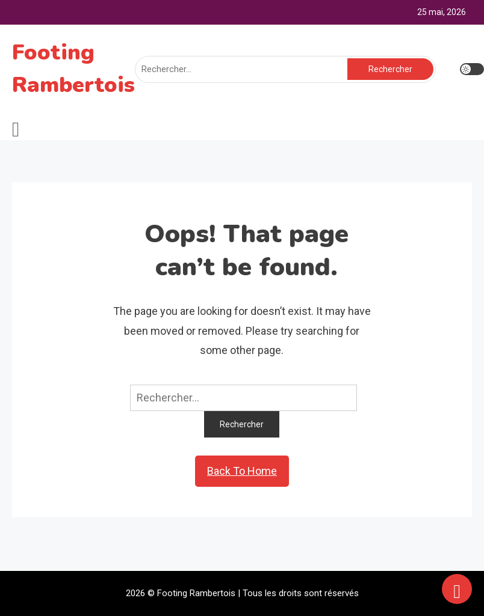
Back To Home (242, 471)
